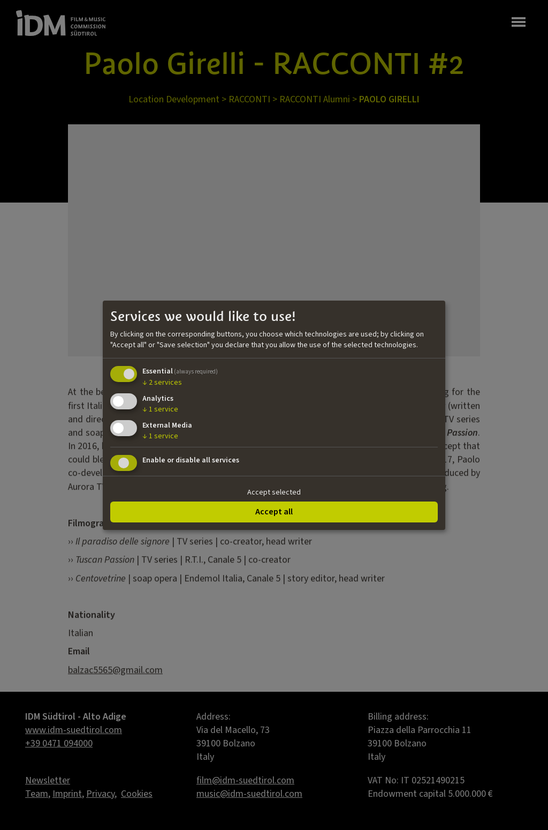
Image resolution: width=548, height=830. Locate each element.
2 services (162, 382)
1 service (160, 409)
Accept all (274, 512)
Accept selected (274, 492)
